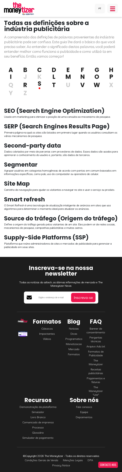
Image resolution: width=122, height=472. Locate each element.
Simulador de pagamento (37, 437)
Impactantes (47, 333)
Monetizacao (74, 344)
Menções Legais (73, 460)
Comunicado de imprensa (38, 422)
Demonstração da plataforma (37, 407)
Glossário (38, 432)
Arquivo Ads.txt (95, 346)
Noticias (74, 328)
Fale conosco (84, 407)
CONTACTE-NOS (108, 465)
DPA (90, 460)
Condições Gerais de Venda (41, 460)
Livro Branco (38, 417)
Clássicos (47, 328)
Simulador (38, 412)
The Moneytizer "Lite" (96, 390)
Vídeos (47, 339)
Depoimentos (84, 417)
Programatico (73, 339)
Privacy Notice (61, 465)
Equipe (84, 412)
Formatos (74, 354)
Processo (38, 427)
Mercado (73, 349)
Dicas (73, 333)
